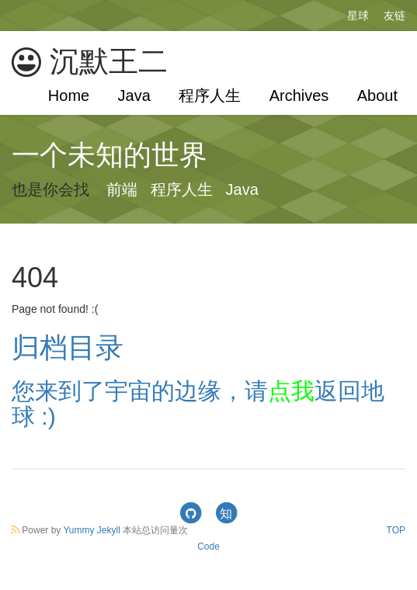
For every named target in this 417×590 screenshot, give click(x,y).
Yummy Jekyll (91, 530)
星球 (358, 15)
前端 (121, 189)
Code (208, 546)
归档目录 (67, 347)
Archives (299, 95)
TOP (396, 530)
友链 (394, 15)
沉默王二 (90, 62)
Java (134, 95)
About (377, 95)
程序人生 (210, 95)
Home (68, 95)
